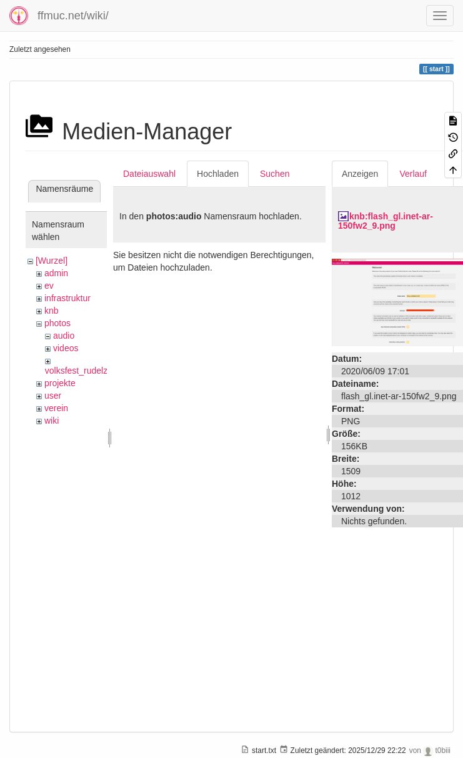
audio (63, 336)
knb (51, 311)
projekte (60, 383)
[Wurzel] (51, 261)
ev (49, 286)
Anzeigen (360, 174)
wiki (51, 421)
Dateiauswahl (149, 174)
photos (57, 323)
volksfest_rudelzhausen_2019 (103, 371)
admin (56, 273)
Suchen (274, 174)
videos (65, 348)
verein (56, 408)
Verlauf (413, 174)
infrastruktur (67, 298)
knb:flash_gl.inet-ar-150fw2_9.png (385, 221)
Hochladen (218, 174)
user (52, 396)
